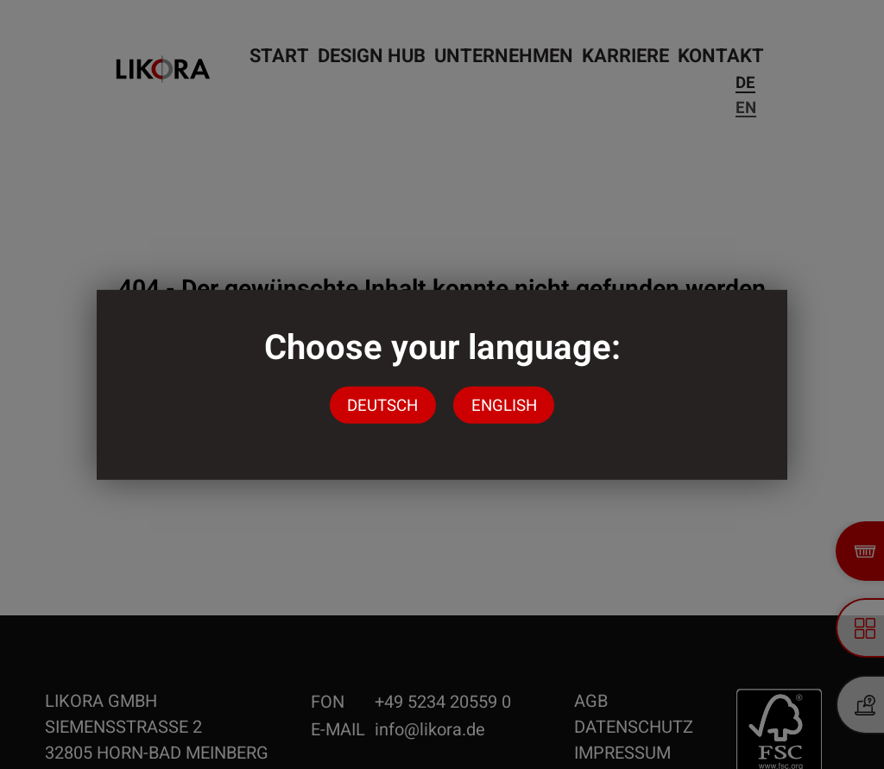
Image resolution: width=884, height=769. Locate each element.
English (504, 405)
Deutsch (382, 405)
